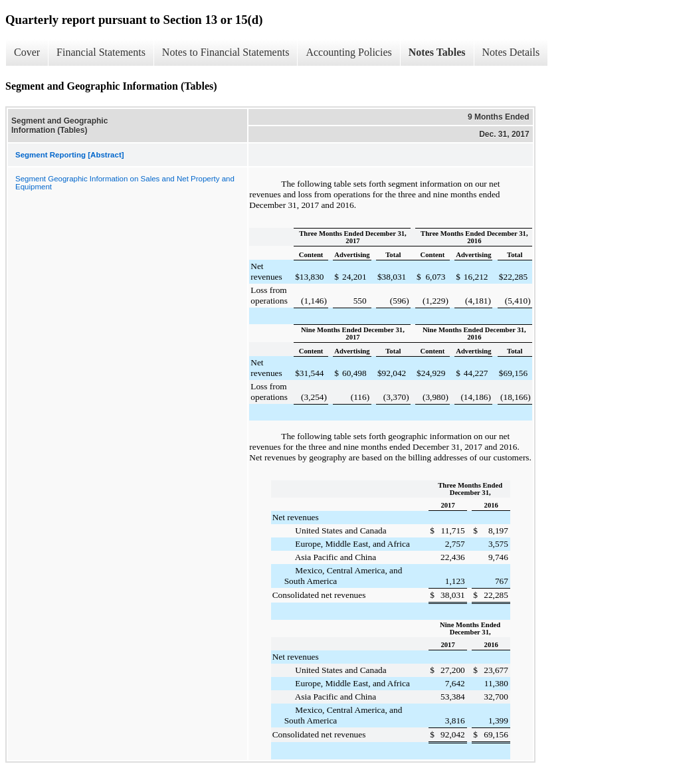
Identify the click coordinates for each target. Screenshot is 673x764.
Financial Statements (100, 52)
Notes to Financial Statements (226, 52)
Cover (27, 52)
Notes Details (511, 52)
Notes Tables (437, 52)
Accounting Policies (348, 52)
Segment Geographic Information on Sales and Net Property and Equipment (125, 183)
